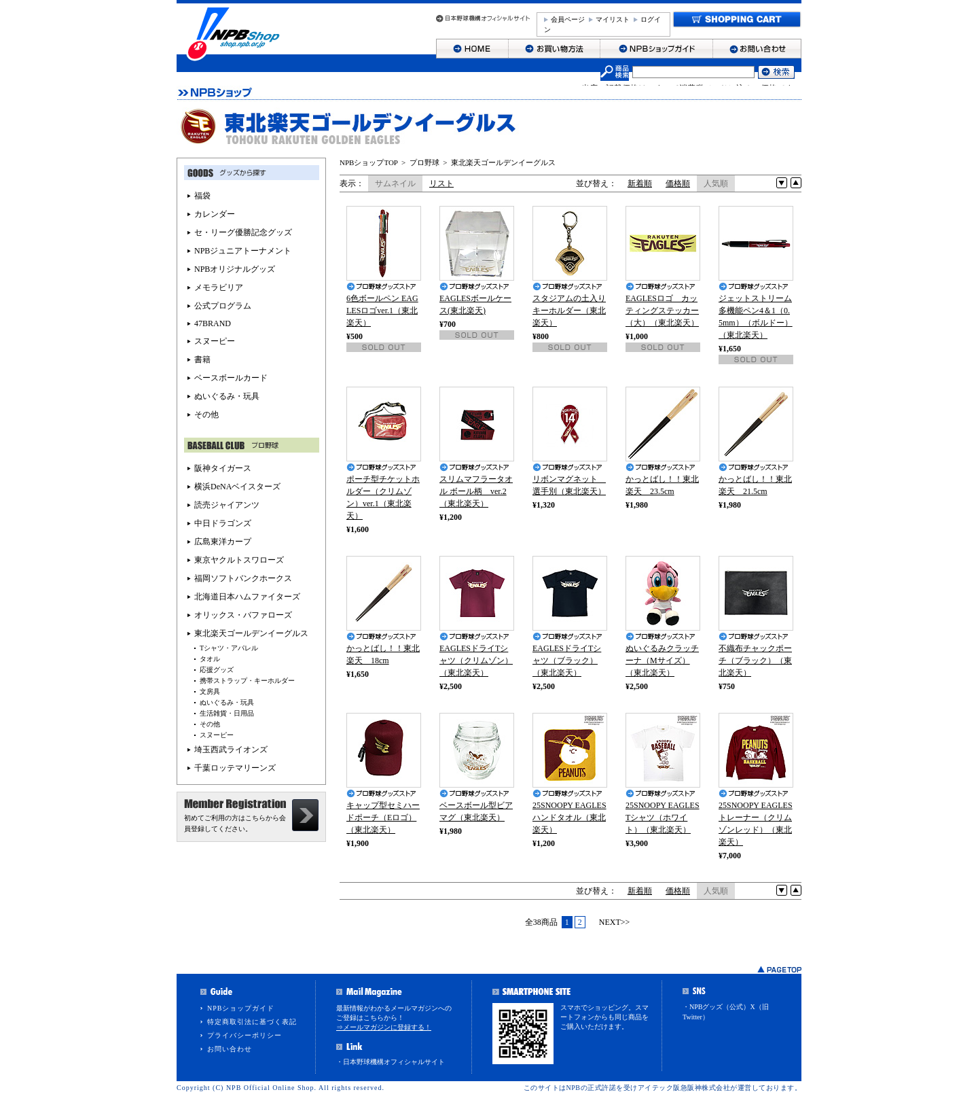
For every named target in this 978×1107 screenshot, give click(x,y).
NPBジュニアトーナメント (242, 251)
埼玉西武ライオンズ (231, 749)
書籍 (202, 359)
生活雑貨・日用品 (227, 713)
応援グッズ (217, 669)
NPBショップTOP (369, 162)
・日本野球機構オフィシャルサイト (390, 1062)
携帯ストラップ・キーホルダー (247, 680)
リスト (441, 183)
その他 (206, 414)
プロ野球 (424, 162)
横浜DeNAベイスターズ (237, 486)
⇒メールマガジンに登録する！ (383, 1027)
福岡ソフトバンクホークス (243, 578)
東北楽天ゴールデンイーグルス (503, 162)
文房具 (210, 691)
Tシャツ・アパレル (229, 648)
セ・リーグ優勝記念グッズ (243, 232)
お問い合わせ (229, 1049)
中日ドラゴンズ (222, 523)
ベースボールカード (231, 378)
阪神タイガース (222, 468)
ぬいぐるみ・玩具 (226, 396)
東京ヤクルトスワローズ (239, 560)
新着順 (640, 183)
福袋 (202, 195)
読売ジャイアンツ (226, 505)
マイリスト (613, 19)
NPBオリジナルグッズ (234, 269)
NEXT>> (614, 922)
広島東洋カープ (222, 541)
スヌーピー (214, 341)
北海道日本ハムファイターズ (247, 596)
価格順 (678, 183)
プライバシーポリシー (244, 1035)
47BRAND (212, 323)
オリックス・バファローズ (243, 615)
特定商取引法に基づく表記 (252, 1021)
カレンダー (214, 214)
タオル (210, 659)
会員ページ (568, 19)
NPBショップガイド (240, 1008)
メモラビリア (218, 287)
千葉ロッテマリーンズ (235, 768)
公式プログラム (222, 306)
